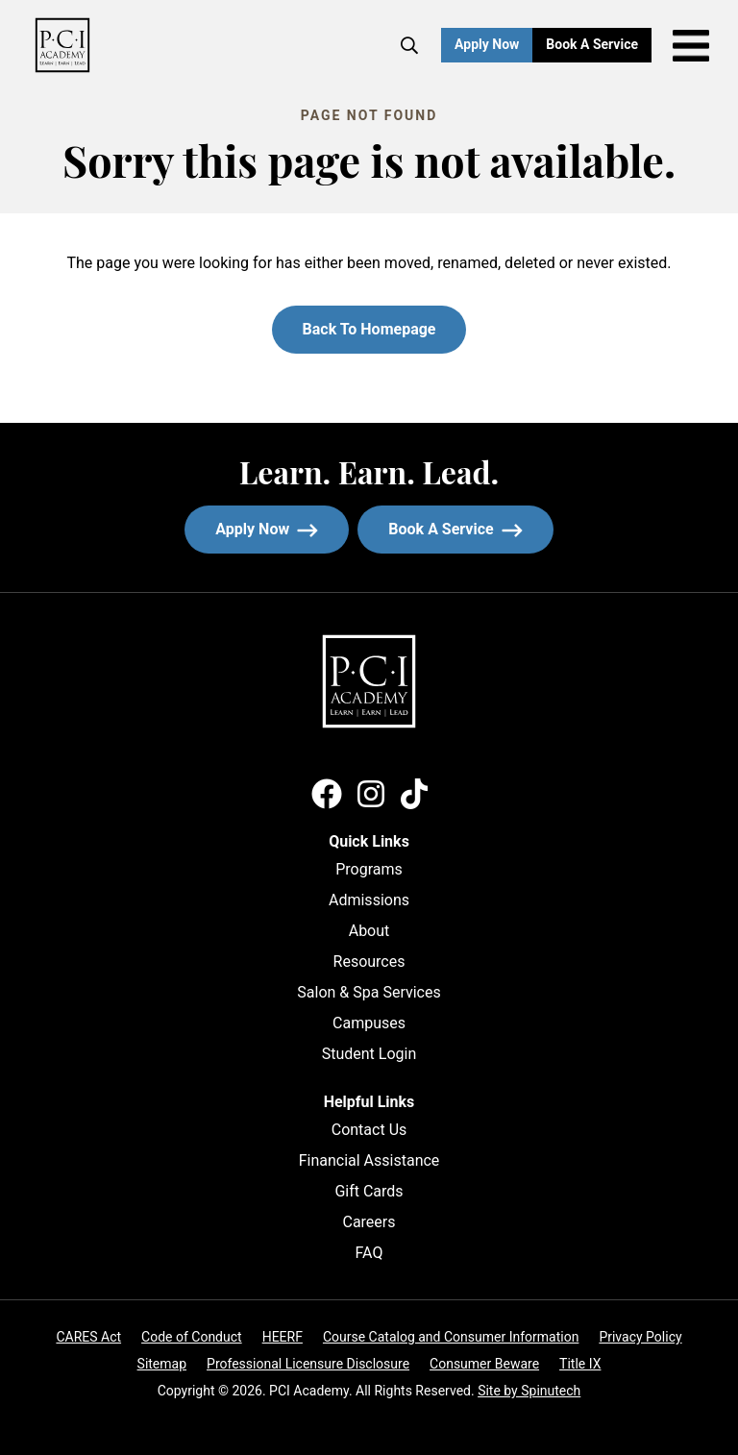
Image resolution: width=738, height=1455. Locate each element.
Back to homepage (369, 329)
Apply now (266, 529)
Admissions (369, 900)
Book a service (470, 529)
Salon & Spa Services (368, 992)
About (369, 931)
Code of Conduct (191, 1336)
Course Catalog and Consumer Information (450, 1336)
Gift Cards (368, 1191)
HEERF (282, 1336)
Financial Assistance (369, 1160)
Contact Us (369, 1130)
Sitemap (161, 1363)
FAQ (369, 1253)
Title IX (580, 1363)
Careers (368, 1222)
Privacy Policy (640, 1336)
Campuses (369, 1023)
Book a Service (599, 44)
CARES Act (88, 1336)
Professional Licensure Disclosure (308, 1363)
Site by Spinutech (529, 1390)
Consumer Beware (484, 1363)
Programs (369, 869)
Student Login (369, 1054)
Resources (369, 961)
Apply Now (487, 44)
